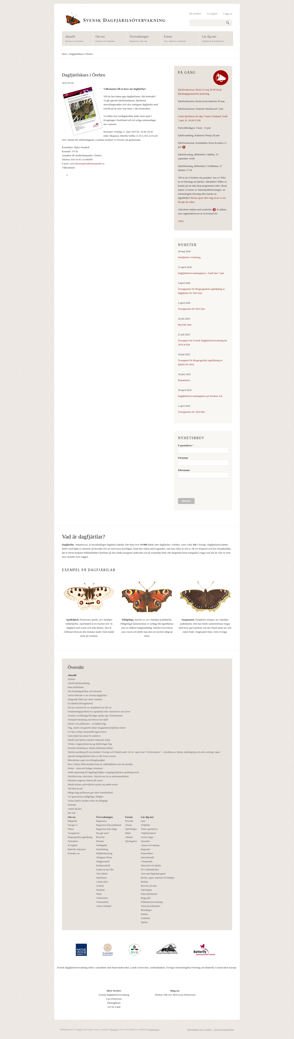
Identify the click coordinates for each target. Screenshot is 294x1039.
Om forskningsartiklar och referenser (85, 691)
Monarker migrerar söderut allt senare (85, 780)
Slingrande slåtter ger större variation (85, 699)
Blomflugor (146, 910)
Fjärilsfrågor (131, 829)
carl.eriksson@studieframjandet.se (87, 163)
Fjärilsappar (146, 890)
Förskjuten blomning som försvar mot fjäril (88, 719)
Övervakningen (142, 39)
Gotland (100, 885)
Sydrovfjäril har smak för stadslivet (84, 736)
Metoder (100, 841)
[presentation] (207, 487)
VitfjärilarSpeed (148, 833)
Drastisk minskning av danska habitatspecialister (90, 748)
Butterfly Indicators (77, 849)
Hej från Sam (184, 324)
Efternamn (184, 470)
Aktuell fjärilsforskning (79, 683)
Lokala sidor (102, 881)
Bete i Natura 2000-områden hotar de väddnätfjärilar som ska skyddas (100, 764)
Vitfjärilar (145, 825)
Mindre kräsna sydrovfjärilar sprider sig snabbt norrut (93, 784)
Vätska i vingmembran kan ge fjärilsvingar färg (90, 744)
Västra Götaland (103, 906)
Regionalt (145, 849)
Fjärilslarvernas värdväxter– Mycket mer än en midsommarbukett (98, 776)
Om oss (108, 39)
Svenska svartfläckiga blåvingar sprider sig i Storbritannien (95, 715)
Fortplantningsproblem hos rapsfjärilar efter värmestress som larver (99, 711)
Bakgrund (72, 821)
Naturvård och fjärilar (151, 865)
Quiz (143, 821)
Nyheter (71, 679)
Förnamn (183, 457)
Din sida (71, 813)
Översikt (129, 821)
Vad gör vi (72, 825)
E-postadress (186, 445)
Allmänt (129, 837)
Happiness (154, 1029)
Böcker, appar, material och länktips (157, 877)
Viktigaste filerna (104, 857)
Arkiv (181, 221)
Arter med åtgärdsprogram (153, 873)
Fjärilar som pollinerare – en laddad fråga (87, 723)
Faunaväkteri (147, 853)
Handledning (102, 849)
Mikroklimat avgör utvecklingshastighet (86, 760)
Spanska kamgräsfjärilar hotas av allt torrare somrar (92, 756)
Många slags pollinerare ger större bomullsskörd (90, 792)
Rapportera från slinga (106, 829)
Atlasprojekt (146, 861)
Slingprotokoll (102, 861)
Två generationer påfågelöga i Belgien (85, 796)
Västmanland (102, 902)
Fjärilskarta (101, 877)
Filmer (71, 829)
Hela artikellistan (76, 687)
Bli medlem (195, 13)
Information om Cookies (199, 1029)
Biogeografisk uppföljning (80, 837)
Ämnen (128, 825)
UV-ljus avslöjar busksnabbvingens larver (87, 731)
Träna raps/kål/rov (149, 829)
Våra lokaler (102, 873)
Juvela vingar (147, 837)
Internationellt (147, 857)
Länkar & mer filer (105, 869)
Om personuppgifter (224, 1029)
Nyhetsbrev (73, 841)
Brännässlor (184, 380)
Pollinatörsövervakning (151, 902)
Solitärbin (145, 918)
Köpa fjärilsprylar (149, 894)
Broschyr (100, 837)
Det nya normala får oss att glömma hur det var (90, 707)
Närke (99, 894)
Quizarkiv (145, 841)
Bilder (128, 833)
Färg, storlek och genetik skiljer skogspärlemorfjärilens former (97, 727)
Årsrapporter (73, 833)
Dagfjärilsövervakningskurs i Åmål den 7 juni (201, 273)
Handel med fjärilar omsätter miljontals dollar (89, 740)
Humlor (144, 914)
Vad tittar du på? (75, 788)
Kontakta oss (74, 853)
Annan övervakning (150, 845)
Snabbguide (101, 845)
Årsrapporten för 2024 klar (191, 411)
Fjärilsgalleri (131, 841)
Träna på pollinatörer (150, 906)
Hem (64, 53)
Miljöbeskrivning (104, 853)
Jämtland (100, 890)
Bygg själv (146, 898)
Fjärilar (144, 922)
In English (212, 13)
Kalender (72, 804)
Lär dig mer (215, 39)
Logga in (227, 13)
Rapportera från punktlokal (108, 825)
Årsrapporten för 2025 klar (191, 308)
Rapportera (101, 821)
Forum (178, 39)
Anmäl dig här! (75, 808)
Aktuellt (76, 39)
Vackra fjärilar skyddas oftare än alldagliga (88, 800)
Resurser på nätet (149, 885)
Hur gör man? (102, 833)
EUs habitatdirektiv (150, 869)
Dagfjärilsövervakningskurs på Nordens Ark (200, 396)
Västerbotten (102, 898)
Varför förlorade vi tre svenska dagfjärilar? (87, 695)
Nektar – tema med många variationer (85, 768)
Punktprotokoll (103, 865)
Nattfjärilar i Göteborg (189, 257)
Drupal (113, 1029)
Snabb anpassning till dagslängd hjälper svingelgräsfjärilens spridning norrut (103, 772)
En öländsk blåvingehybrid (80, 703)
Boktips (144, 881)
